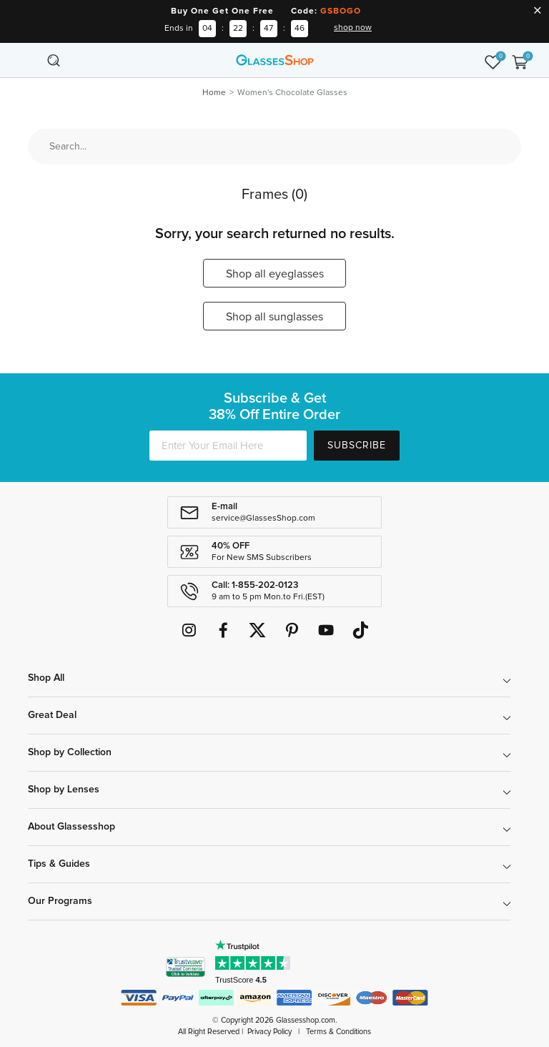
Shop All (46, 678)
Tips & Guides (59, 864)
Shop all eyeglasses (275, 274)
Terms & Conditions (338, 1032)
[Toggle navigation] (29, 60)
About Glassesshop (71, 827)
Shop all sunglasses (274, 317)
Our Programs (60, 901)
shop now (353, 28)
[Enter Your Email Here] (228, 446)
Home (214, 93)
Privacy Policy (269, 1032)
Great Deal (52, 715)
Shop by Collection (70, 752)
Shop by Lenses (63, 790)
